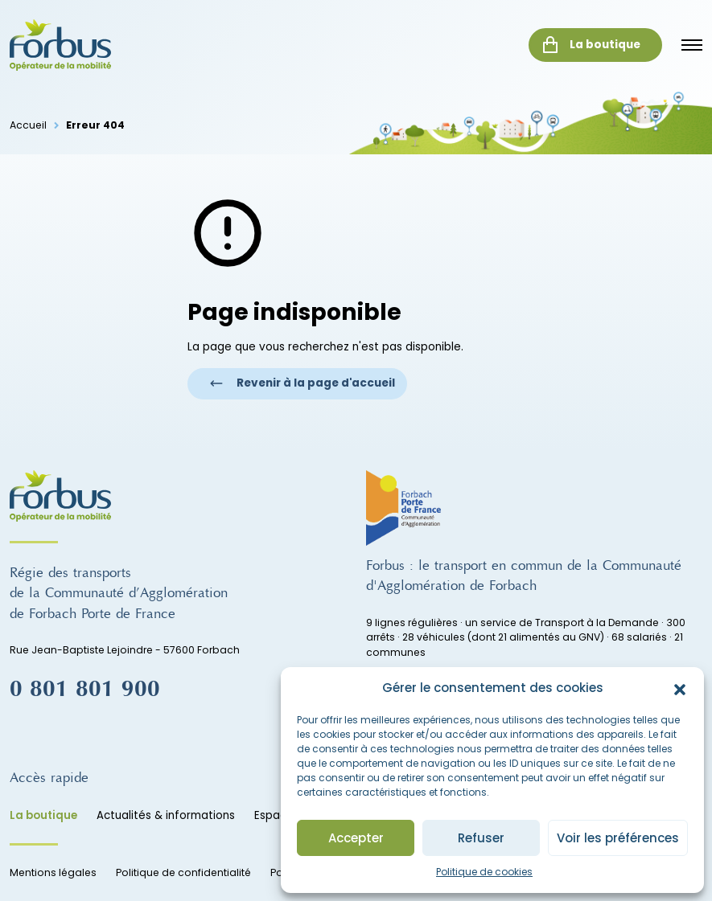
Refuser (481, 837)
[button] (680, 688)
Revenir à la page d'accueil (302, 383)
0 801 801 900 (85, 689)
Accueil (28, 125)
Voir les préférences (618, 837)
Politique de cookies (484, 871)
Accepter (356, 837)
